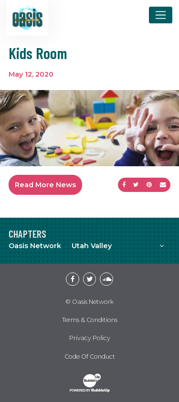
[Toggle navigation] (160, 15)
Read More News (45, 185)
